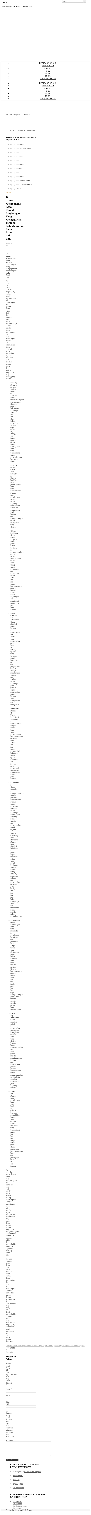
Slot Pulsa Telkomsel (24, 184)
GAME (8, 192)
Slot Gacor (20, 144)
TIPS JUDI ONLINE (48, 78)
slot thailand (17, 1507)
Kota (29, 1346)
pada (68, 1346)
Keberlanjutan (21, 1346)
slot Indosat (17, 1511)
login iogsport (18, 1487)
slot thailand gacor (20, 1509)
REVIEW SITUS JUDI (48, 63)
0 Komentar (9, 1351)
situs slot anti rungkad (32, 1474)
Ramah (72, 1346)
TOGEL (48, 76)
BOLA (47, 73)
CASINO (47, 68)
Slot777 (19, 168)
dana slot (16, 1483)
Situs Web (7, 1403)
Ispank (4, 2)
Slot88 (18, 152)
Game (14, 1346)
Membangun (51, 1346)
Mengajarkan (61, 1346)
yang (82, 1346)
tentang (78, 1346)
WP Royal (27, 1513)
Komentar (9, 1440)
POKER (48, 71)
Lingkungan (42, 1346)
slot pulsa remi (18, 1491)
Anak (10, 1346)
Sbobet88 (19, 156)
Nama (9, 1389)
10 (7, 1346)
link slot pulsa (18, 1479)
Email (9, 1395)
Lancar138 (20, 188)
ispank (12, 1348)
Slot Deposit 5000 (23, 180)
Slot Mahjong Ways (23, 148)
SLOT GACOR (48, 65)
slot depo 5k (17, 1504)
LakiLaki (34, 1346)
